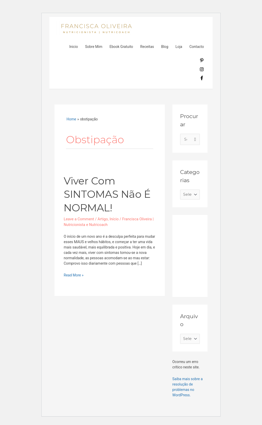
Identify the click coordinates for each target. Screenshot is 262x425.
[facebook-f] (202, 79)
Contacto (196, 47)
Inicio (73, 47)
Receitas (147, 47)
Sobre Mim (93, 47)
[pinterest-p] (202, 61)
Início (114, 218)
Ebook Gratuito (121, 47)
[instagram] (202, 70)
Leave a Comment (79, 218)
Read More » (73, 275)
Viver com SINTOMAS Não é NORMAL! (108, 194)
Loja (179, 47)
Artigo (103, 218)
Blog (164, 47)
